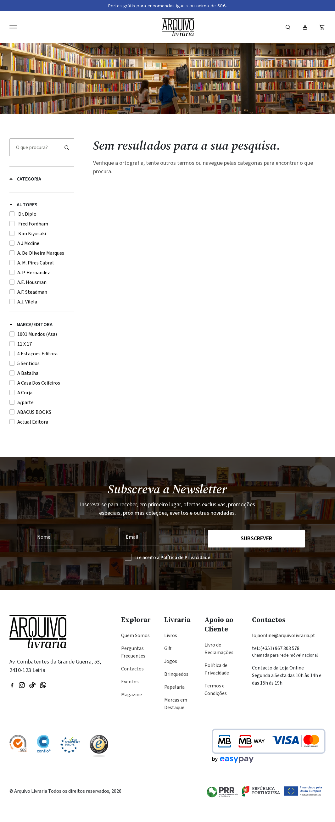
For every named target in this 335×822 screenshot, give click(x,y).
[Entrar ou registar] (304, 27)
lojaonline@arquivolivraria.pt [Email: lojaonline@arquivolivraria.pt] (283, 654)
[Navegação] (13, 27)
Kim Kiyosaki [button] (31, 255)
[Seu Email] (160, 557)
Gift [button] (13, 198)
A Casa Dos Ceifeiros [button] (38, 404)
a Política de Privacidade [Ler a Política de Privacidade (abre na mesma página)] (183, 576)
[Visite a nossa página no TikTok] (32, 703)
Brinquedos (176, 692)
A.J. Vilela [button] (27, 323)
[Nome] (73, 557)
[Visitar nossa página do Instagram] (21, 703)
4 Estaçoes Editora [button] (37, 375)
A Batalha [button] (27, 394)
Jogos (170, 679)
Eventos (130, 700)
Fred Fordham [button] (32, 245)
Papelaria (174, 705)
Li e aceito (172, 576)
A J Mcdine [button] (28, 264)
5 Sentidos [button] (28, 384)
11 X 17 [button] (24, 365)
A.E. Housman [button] (32, 303)
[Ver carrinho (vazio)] (321, 27)
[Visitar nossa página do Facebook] (12, 703)
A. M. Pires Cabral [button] (35, 284)
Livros (170, 654)
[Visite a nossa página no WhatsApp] (43, 703)
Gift (168, 667)
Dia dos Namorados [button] (30, 188)
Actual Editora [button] (32, 443)
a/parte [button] (25, 423)
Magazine (131, 713)
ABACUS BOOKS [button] (34, 433)
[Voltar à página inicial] (178, 27)
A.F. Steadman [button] (32, 313)
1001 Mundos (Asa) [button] (37, 355)
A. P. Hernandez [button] (33, 294)
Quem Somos (135, 654)
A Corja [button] (24, 414)
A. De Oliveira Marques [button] (40, 274)
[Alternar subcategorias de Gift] (71, 196)
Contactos (132, 687)
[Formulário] (287, 27)
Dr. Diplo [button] (26, 235)
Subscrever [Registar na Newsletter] (256, 557)
